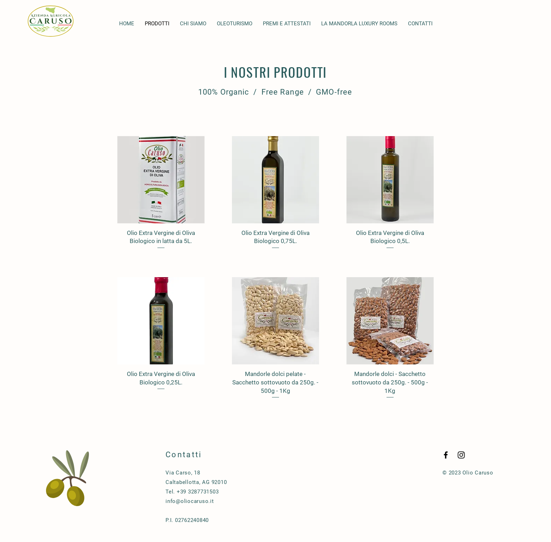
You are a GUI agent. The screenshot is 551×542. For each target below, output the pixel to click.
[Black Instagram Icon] (461, 455)
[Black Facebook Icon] (445, 455)
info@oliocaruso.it (190, 501)
